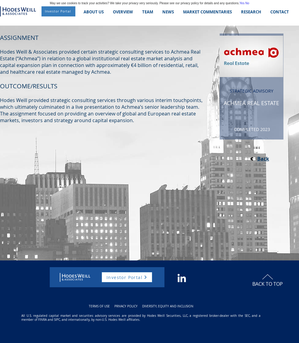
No (247, 3)
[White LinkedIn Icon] (182, 278)
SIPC (57, 320)
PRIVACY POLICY (126, 306)
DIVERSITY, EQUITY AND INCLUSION (167, 306)
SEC (247, 316)
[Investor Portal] (58, 11)
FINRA (42, 320)
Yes (242, 3)
